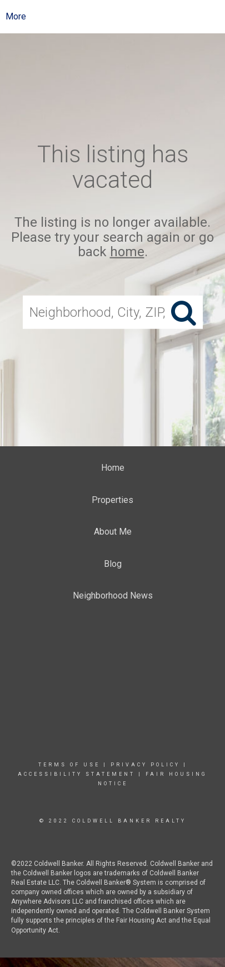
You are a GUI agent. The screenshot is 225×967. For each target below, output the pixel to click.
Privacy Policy (145, 764)
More (16, 16)
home (127, 252)
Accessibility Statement (76, 774)
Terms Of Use (69, 764)
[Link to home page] (112, 16)
